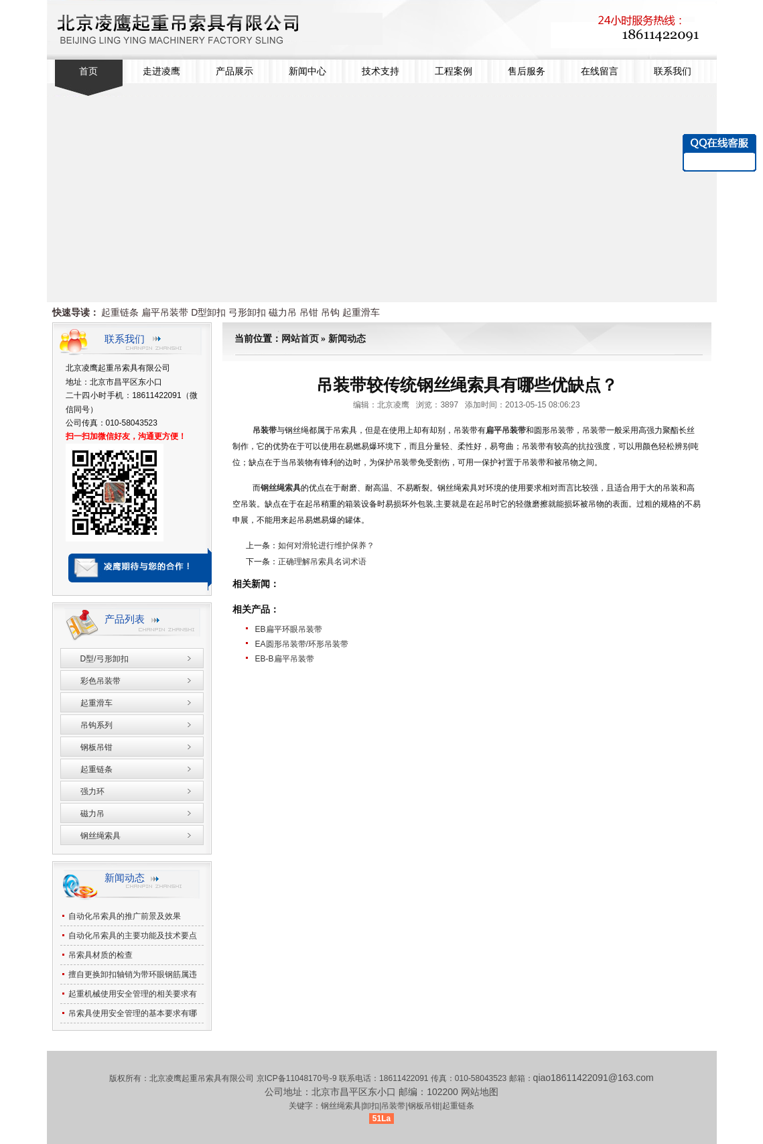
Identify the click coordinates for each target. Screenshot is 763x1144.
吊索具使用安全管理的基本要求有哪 (132, 1013)
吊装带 (265, 430)
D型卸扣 (208, 312)
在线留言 (599, 71)
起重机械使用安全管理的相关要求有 (132, 994)
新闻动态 (347, 339)
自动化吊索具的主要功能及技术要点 (132, 935)
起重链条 (120, 312)
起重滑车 (361, 312)
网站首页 (300, 339)
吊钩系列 (96, 725)
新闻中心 (307, 71)
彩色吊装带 (100, 681)
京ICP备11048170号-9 (298, 1078)
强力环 (92, 791)
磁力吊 (283, 312)
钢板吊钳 (96, 747)
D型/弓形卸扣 (104, 658)
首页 (88, 71)
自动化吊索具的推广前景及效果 (124, 916)
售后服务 (526, 71)
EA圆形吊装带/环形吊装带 (301, 644)
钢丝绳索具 (281, 488)
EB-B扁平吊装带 (284, 658)
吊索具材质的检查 (100, 955)
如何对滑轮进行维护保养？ (326, 545)
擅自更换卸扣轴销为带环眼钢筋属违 (132, 974)
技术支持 (380, 71)
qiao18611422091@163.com (593, 1077)
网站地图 (479, 1091)
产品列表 (125, 619)
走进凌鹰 (161, 71)
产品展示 (234, 71)
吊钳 (308, 312)
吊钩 (330, 312)
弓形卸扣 (247, 312)
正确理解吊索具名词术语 (322, 561)
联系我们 (672, 71)
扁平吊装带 (164, 312)
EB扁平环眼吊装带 (288, 629)
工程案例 (453, 71)
